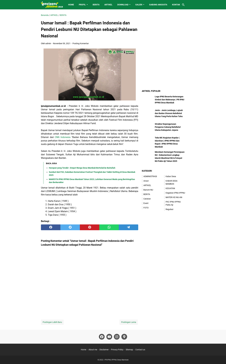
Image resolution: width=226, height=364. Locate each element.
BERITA (96, 4)
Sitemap (129, 349)
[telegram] (128, 227)
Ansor (146, 181)
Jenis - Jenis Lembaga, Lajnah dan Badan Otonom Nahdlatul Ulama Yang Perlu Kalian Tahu (169, 113)
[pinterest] (89, 227)
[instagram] (117, 337)
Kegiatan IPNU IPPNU (175, 193)
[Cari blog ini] (183, 4)
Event (145, 203)
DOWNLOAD (122, 4)
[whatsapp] (109, 227)
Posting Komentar (80, 43)
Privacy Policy (117, 349)
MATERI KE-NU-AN (174, 197)
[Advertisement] (163, 32)
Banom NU (148, 190)
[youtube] (109, 337)
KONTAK (176, 4)
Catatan (147, 199)
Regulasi (169, 209)
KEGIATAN (170, 188)
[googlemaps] (124, 337)
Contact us (140, 349)
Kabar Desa (171, 176)
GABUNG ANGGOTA (158, 4)
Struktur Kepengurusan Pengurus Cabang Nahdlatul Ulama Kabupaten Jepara (168, 127)
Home (83, 349)
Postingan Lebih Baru (52, 322)
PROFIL (82, 4)
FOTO (146, 208)
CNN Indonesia (62, 137)
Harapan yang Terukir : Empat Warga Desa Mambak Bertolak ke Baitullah (82, 168)
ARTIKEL (108, 4)
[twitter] (70, 227)
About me (92, 349)
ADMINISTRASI (150, 176)
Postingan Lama (128, 322)
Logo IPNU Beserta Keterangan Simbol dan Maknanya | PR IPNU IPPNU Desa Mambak (169, 99)
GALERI (138, 4)
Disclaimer (104, 349)
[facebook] (50, 227)
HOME (71, 4)
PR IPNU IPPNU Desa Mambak (117, 360)
